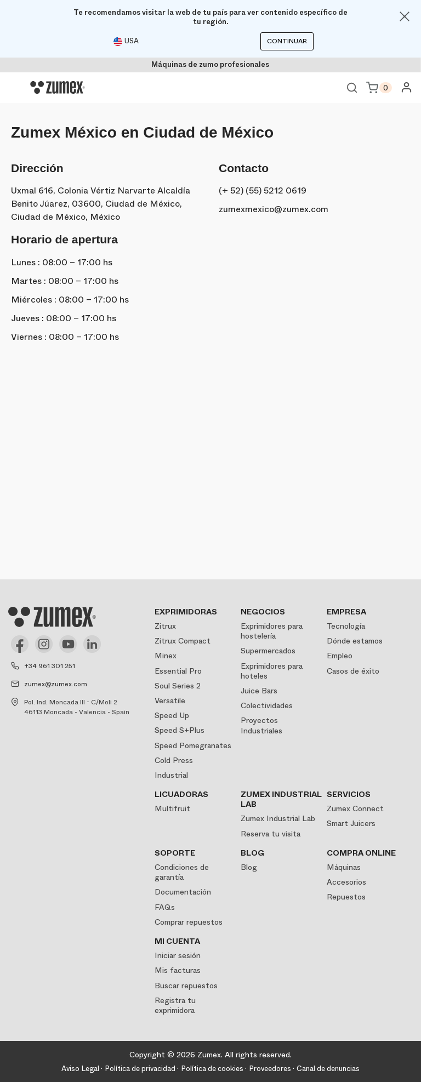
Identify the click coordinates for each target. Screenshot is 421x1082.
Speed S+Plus (179, 730)
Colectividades (267, 705)
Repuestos (346, 896)
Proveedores (270, 1068)
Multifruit (172, 808)
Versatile (170, 700)
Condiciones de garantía (182, 872)
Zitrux (165, 625)
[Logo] (57, 87)
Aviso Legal (80, 1068)
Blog (249, 867)
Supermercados (268, 650)
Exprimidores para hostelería (272, 630)
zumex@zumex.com (55, 684)
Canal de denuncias (328, 1068)
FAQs (165, 907)
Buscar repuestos (186, 985)
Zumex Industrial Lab (278, 818)
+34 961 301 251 (49, 666)
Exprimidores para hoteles (272, 670)
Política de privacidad (140, 1068)
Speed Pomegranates (193, 745)
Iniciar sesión (178, 955)
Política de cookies (212, 1068)
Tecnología (346, 625)
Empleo (339, 655)
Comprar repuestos (189, 921)
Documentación (183, 891)
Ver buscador (352, 88)
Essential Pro (178, 670)
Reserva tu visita (270, 833)
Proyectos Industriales (261, 725)
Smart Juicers (351, 823)
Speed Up (172, 715)
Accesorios (346, 881)
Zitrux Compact (182, 640)
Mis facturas (178, 970)
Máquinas (344, 867)
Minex (166, 655)
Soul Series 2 (178, 685)
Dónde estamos (355, 640)
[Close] (405, 16)
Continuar (287, 41)
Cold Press (174, 760)
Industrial (171, 775)
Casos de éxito (353, 670)
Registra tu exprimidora (175, 1005)
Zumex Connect (355, 808)
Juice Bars (259, 690)
